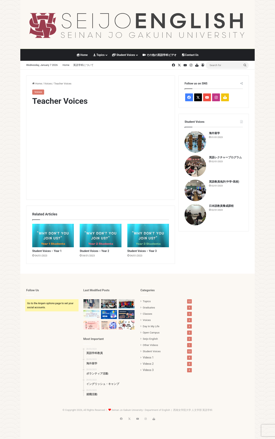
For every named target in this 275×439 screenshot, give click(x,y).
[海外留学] (195, 142)
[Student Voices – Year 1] (53, 235)
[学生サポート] (91, 325)
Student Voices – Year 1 (47, 251)
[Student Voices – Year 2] (100, 235)
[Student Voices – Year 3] (148, 235)
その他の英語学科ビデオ (159, 54)
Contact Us (190, 54)
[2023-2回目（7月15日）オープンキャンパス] (127, 303)
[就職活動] (109, 325)
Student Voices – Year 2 (94, 251)
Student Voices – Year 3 (142, 251)
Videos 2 (148, 363)
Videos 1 (148, 357)
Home (82, 54)
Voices (48, 83)
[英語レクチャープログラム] (195, 166)
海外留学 (214, 133)
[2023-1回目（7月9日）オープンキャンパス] (91, 314)
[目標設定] (127, 325)
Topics (99, 54)
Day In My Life (151, 326)
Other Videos (150, 345)
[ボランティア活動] (127, 314)
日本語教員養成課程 (221, 205)
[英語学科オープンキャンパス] (109, 314)
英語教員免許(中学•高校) (224, 181)
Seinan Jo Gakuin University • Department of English (141, 410)
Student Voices (123, 54)
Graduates (149, 307)
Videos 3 (148, 370)
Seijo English (150, 338)
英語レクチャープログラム (225, 157)
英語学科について (83, 65)
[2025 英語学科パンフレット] (91, 303)
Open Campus (151, 332)
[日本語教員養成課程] (195, 214)
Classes (147, 313)
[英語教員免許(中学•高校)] (195, 190)
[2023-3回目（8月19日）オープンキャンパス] (109, 303)
